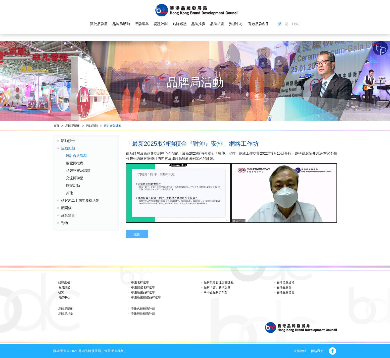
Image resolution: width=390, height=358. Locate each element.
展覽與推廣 (74, 163)
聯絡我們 (317, 351)
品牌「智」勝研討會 (217, 287)
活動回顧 (92, 126)
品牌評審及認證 (78, 171)
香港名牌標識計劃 (143, 309)
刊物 (64, 223)
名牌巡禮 (179, 24)
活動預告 (68, 141)
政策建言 (68, 215)
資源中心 (236, 24)
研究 (61, 292)
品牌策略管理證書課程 (219, 282)
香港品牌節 (284, 287)
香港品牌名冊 (258, 24)
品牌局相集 (65, 313)
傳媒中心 (64, 297)
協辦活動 (73, 185)
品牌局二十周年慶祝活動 (80, 200)
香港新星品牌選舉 (143, 292)
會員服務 (64, 287)
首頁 (56, 126)
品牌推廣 (198, 24)
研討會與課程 (113, 126)
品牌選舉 (142, 24)
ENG (295, 24)
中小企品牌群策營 (216, 292)
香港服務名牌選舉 (143, 287)
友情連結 (299, 351)
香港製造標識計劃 (143, 313)
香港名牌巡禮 (285, 282)
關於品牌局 (98, 24)
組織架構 (64, 282)
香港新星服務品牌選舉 (146, 297)
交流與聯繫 (74, 178)
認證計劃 (161, 24)
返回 (137, 234)
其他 (69, 193)
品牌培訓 (217, 24)
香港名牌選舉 (140, 282)
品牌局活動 (121, 24)
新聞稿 (66, 208)
